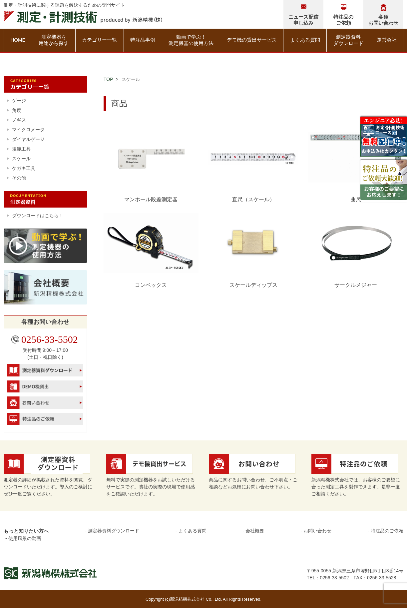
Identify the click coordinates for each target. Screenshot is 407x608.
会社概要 (254, 530)
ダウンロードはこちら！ (37, 215)
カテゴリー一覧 (99, 40)
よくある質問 (305, 40)
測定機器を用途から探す (54, 40)
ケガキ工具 (23, 168)
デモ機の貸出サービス (252, 40)
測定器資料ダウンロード (348, 40)
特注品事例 (142, 40)
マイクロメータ (28, 129)
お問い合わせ (317, 530)
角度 (16, 110)
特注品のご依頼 (387, 530)
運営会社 (387, 40)
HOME (17, 40)
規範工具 (21, 149)
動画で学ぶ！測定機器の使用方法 (191, 40)
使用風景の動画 (24, 538)
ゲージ (19, 100)
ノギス (19, 120)
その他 (19, 178)
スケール (21, 158)
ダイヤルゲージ (28, 139)
